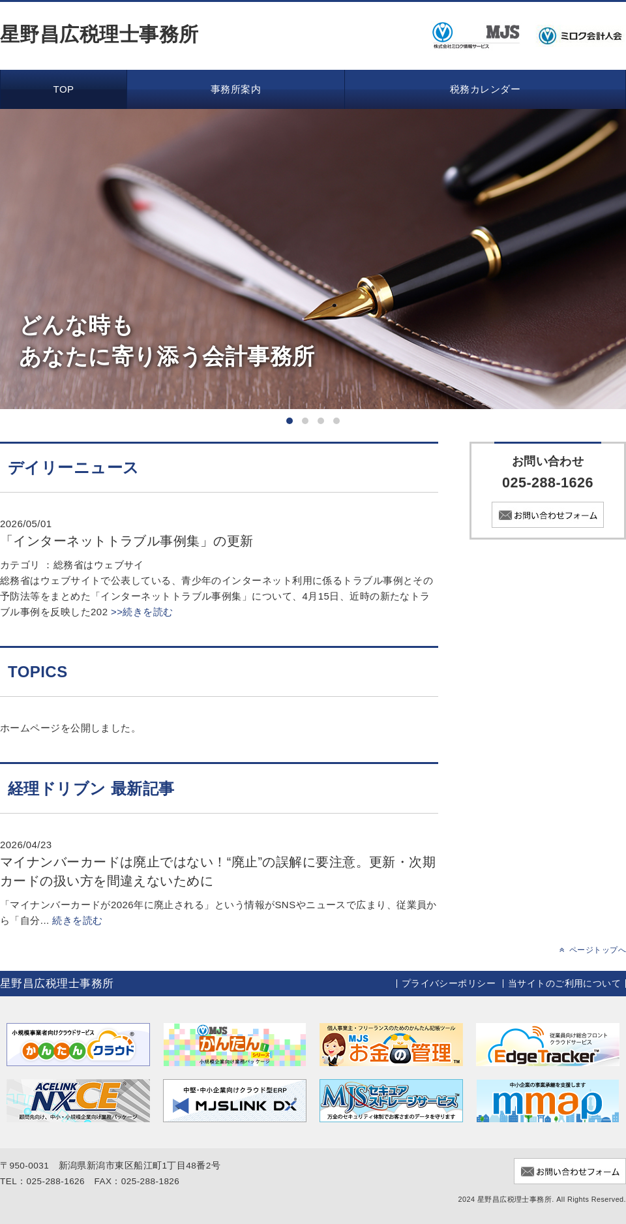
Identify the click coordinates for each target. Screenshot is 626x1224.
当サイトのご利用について (564, 983)
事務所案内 (236, 89)
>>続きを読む (140, 611)
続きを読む (77, 920)
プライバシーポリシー (449, 983)
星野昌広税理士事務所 (99, 34)
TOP (63, 89)
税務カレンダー (485, 89)
